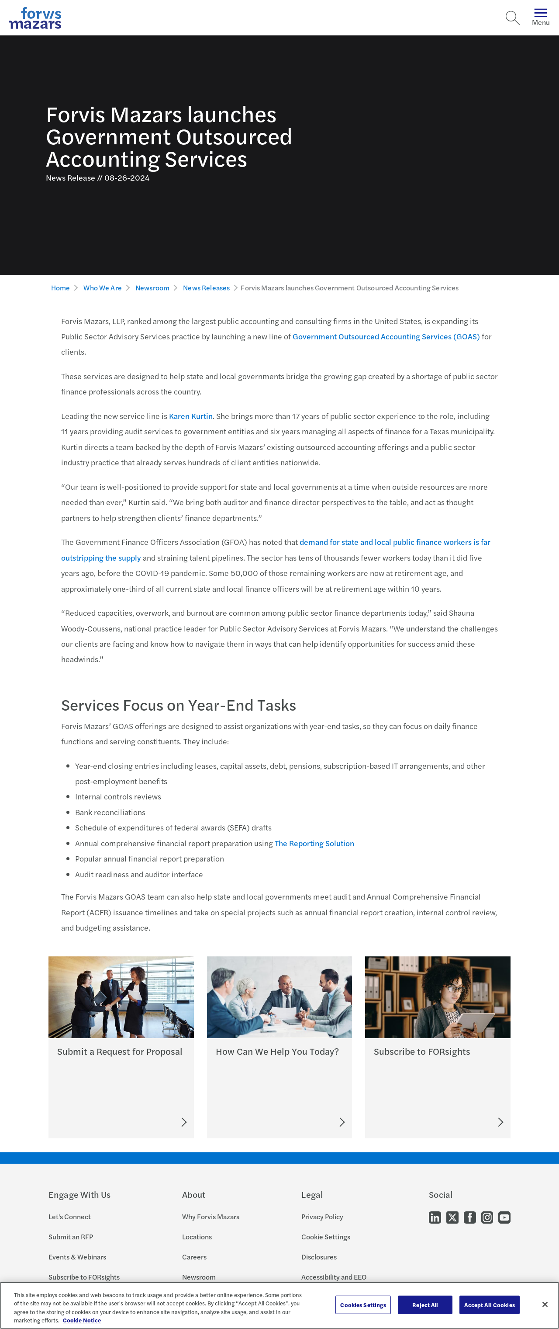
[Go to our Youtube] (504, 1217)
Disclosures (319, 1257)
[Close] (545, 1304)
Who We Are (102, 288)
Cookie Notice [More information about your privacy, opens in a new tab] (82, 1320)
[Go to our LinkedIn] (435, 1217)
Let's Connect (69, 1216)
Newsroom (152, 288)
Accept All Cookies (489, 1305)
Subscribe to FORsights (84, 1277)
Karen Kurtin (191, 415)
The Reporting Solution (314, 842)
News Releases (206, 288)
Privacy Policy (322, 1216)
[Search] (513, 18)
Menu (541, 17)
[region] (279, 1305)
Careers (194, 1257)
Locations (197, 1236)
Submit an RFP (70, 1236)
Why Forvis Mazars (210, 1216)
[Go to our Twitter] (452, 1217)
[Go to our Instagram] (487, 1217)
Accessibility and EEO (333, 1277)
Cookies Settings (363, 1305)
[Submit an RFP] (144, 1122)
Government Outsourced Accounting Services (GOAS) (386, 336)
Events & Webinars (77, 1257)
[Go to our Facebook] (470, 1217)
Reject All (425, 1305)
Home (60, 288)
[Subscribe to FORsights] (468, 1122)
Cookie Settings (325, 1236)
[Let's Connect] (304, 1122)
